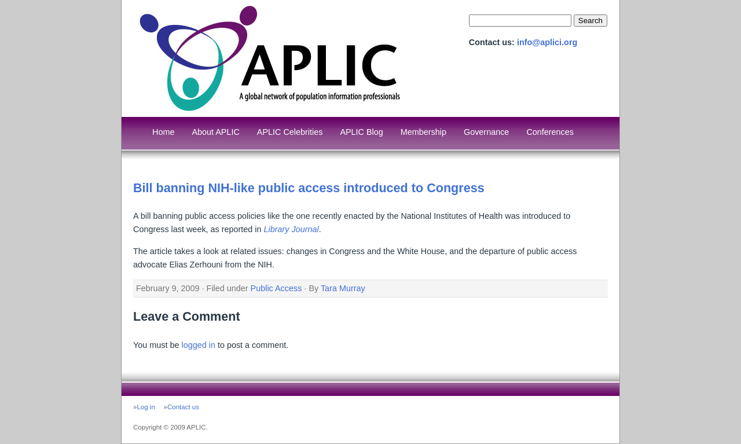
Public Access (276, 288)
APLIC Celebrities (290, 132)
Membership (423, 132)
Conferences (550, 132)
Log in (146, 406)
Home (163, 132)
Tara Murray (343, 288)
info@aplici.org (547, 42)
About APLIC (215, 132)
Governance (486, 132)
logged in (198, 345)
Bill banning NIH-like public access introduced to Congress (309, 188)
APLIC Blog (361, 132)
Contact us (183, 406)
